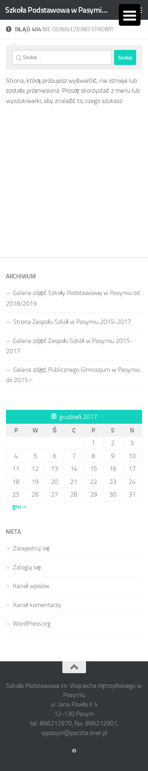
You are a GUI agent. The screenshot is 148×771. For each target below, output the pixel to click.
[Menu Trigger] (130, 15)
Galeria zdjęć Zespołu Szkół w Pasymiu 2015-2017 (69, 346)
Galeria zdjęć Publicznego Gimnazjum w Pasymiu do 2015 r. (73, 375)
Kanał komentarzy (37, 605)
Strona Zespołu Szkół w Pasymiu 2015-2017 (72, 322)
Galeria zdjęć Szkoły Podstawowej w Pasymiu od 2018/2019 (73, 298)
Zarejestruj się (31, 548)
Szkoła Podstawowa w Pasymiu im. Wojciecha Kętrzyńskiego (58, 10)
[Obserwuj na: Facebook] (74, 751)
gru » (19, 506)
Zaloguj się (27, 567)
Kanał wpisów (31, 586)
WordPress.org (32, 623)
